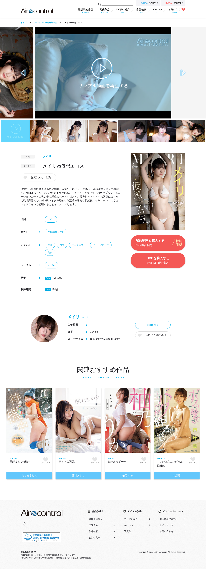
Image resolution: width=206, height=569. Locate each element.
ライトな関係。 (68, 461)
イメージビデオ (101, 245)
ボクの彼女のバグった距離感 (170, 463)
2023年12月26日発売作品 (45, 22)
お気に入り (94, 537)
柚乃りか (127, 475)
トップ (23, 22)
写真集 (127, 531)
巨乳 (50, 245)
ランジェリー (78, 245)
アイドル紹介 (131, 519)
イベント (128, 525)
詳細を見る (153, 324)
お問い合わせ (166, 531)
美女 (50, 252)
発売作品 (93, 525)
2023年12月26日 (56, 232)
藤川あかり (78, 475)
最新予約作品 (95, 519)
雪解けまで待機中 (20, 461)
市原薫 (176, 475)
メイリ (47, 156)
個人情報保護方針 (169, 519)
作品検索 (93, 531)
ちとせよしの (29, 475)
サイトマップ (166, 525)
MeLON (51, 265)
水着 (62, 245)
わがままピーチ (117, 461)
